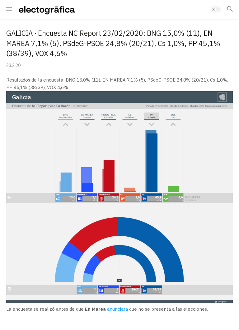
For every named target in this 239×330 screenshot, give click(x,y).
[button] (8, 9)
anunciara (117, 309)
